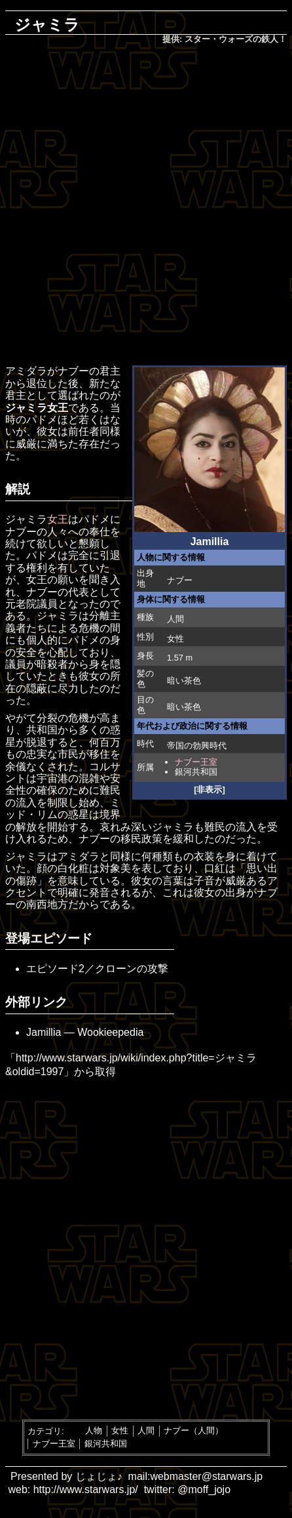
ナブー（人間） (193, 1430)
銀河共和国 (196, 772)
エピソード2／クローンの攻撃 (97, 968)
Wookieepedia (110, 1032)
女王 (57, 519)
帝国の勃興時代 (197, 745)
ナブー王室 (196, 762)
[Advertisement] (146, 206)
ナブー (179, 580)
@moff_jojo (203, 1489)
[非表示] (209, 789)
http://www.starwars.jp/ (85, 1489)
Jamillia (43, 1032)
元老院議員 (31, 603)
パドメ (42, 555)
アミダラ (26, 371)
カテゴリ (44, 1430)
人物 (93, 1430)
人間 (175, 619)
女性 (119, 1430)
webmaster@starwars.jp (206, 1476)
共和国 (42, 729)
